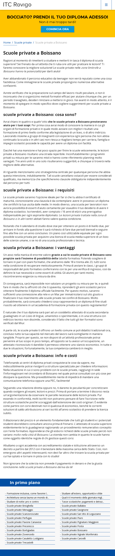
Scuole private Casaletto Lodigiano (25, 538)
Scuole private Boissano (74, 530)
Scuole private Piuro (72, 518)
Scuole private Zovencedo (20, 534)
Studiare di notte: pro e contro (22, 501)
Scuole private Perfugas (19, 518)
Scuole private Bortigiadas (20, 530)
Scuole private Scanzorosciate (22, 513)
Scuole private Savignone (74, 509)
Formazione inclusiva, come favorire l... (27, 493)
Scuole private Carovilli (73, 538)
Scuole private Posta (72, 526)
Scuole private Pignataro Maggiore (80, 522)
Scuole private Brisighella (19, 505)
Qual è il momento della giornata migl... (82, 497)
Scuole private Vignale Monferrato (79, 534)
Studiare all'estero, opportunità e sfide (81, 493)
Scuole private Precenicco (20, 526)
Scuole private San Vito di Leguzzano (81, 513)
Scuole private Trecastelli (19, 542)
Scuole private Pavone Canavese (23, 522)
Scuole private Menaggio (19, 509)
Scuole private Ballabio (73, 505)
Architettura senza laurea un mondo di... (27, 497)
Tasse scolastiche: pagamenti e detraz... (82, 501)
